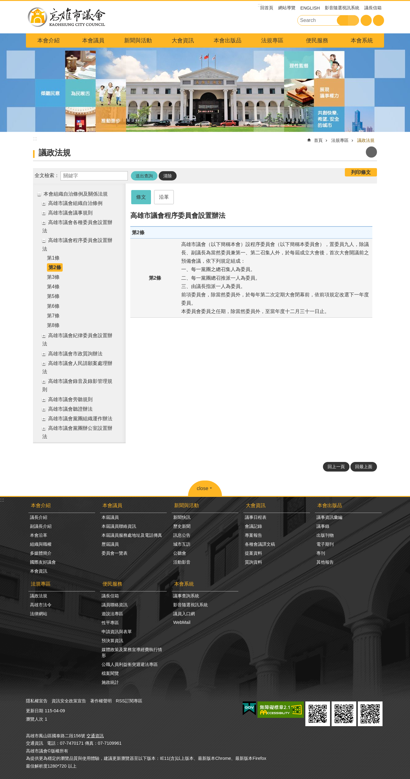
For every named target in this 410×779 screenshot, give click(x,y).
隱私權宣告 (37, 700)
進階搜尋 (353, 20)
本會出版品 (227, 40)
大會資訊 (183, 40)
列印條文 (361, 172)
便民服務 (317, 40)
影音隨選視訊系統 (342, 7)
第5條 (53, 296)
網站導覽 (286, 7)
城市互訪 (181, 544)
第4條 (53, 286)
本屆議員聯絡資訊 (119, 526)
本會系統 (362, 40)
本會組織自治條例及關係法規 (76, 194)
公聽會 (179, 553)
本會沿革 (38, 535)
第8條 (53, 325)
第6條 (53, 306)
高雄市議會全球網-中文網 (66, 17)
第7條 (53, 315)
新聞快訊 (181, 517)
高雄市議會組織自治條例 (75, 203)
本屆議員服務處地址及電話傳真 (132, 535)
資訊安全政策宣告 (69, 700)
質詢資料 (253, 562)
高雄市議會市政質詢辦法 (75, 353)
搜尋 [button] (342, 20)
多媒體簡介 (41, 553)
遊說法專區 (112, 613)
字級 (366, 20)
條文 (141, 197)
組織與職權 (41, 544)
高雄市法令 (41, 604)
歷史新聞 (181, 526)
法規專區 (272, 40)
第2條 (54, 267)
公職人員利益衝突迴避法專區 (130, 664)
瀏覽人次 (34, 719)
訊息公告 (181, 535)
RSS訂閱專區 (129, 700)
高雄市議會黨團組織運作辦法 (80, 418)
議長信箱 (373, 7)
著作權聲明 (101, 700)
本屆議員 (110, 517)
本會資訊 (38, 571)
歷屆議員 (110, 544)
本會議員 (93, 40)
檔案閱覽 (110, 673)
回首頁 (266, 7)
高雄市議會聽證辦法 (70, 409)
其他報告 (325, 562)
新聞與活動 (138, 40)
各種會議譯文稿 (260, 544)
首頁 (318, 140)
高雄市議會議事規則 (70, 212)
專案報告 (253, 535)
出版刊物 (325, 535)
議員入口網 (184, 613)
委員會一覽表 (115, 553)
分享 (378, 20)
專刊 (320, 553)
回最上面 (363, 466)
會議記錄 (253, 526)
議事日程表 (255, 517)
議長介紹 (38, 517)
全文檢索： (47, 175)
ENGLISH (310, 8)
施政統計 (110, 682)
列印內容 (371, 152)
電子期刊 (325, 544)
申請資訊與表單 (117, 631)
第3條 (53, 277)
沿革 (164, 197)
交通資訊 (95, 735)
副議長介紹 (41, 526)
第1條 (53, 257)
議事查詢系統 (186, 595)
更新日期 (34, 710)
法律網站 (38, 613)
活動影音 (181, 562)
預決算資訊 (112, 640)
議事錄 (322, 526)
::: (2, 499)
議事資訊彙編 (329, 517)
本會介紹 (48, 40)
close (202, 488)
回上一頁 (336, 466)
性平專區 (110, 622)
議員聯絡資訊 (115, 604)
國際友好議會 (43, 562)
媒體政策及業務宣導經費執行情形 (132, 652)
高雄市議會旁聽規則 (70, 399)
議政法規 (365, 140)
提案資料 (253, 553)
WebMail (181, 622)
